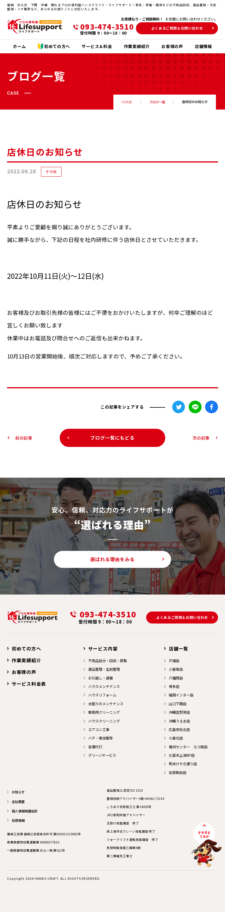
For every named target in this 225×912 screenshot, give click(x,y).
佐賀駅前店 (177, 772)
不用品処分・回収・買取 (107, 660)
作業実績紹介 (26, 660)
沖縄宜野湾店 (179, 712)
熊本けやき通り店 (183, 763)
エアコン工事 (98, 729)
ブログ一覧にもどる (112, 437)
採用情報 (18, 820)
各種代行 (95, 746)
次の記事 (201, 438)
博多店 (174, 686)
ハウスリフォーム (102, 695)
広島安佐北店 (179, 729)
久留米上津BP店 (182, 755)
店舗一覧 (178, 648)
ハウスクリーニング (104, 721)
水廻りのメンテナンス (105, 703)
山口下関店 (177, 703)
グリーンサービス (102, 755)
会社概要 (18, 801)
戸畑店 (174, 660)
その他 (51, 171)
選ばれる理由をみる (112, 559)
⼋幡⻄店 (176, 678)
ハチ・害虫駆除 (100, 738)
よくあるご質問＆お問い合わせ (177, 28)
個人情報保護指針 (25, 811)
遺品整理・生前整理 (104, 669)
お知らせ (18, 792)
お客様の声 (24, 672)
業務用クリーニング (104, 712)
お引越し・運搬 (100, 678)
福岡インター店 (181, 695)
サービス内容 (103, 648)
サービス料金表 (29, 683)
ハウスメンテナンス (104, 686)
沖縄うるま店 (179, 721)
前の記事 (24, 438)
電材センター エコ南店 (188, 746)
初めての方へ (26, 648)
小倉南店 (176, 669)
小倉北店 (176, 738)
